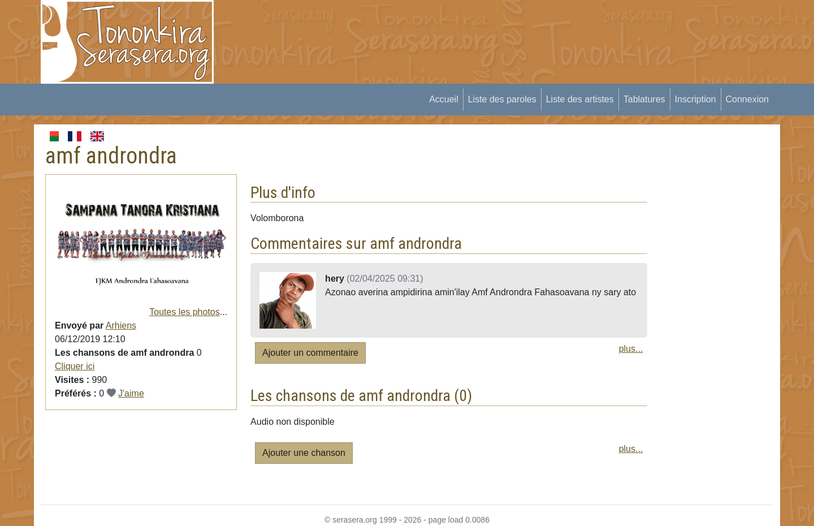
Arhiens (121, 325)
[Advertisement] (433, 25)
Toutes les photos (184, 312)
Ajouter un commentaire (310, 352)
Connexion (747, 99)
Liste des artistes (580, 99)
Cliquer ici (74, 366)
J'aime (131, 393)
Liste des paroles (502, 99)
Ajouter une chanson (303, 453)
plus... (631, 348)
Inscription (695, 99)
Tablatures (644, 99)
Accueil (443, 99)
